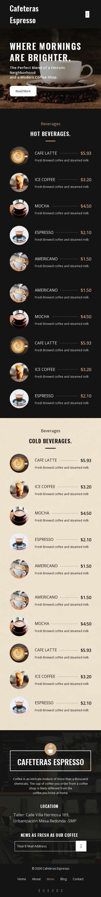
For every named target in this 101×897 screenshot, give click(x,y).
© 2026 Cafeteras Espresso (50, 868)
